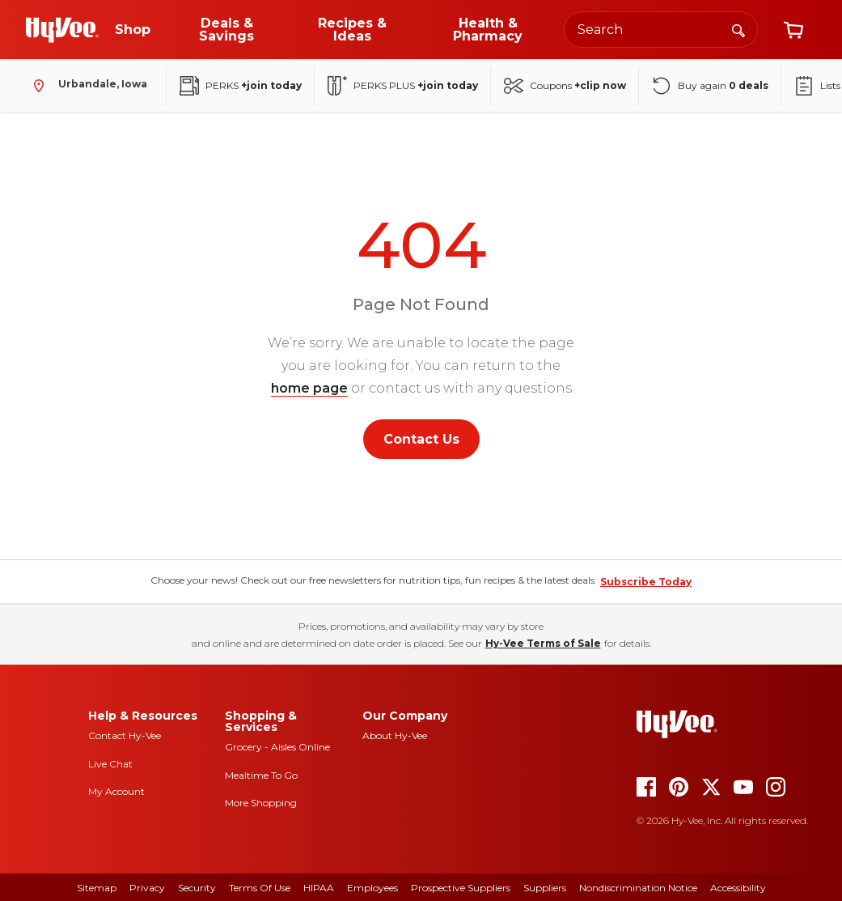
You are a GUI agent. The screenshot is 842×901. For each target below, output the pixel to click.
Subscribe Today (646, 582)
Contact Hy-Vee (124, 735)
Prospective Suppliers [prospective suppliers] (460, 888)
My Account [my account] (116, 791)
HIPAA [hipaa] (318, 888)
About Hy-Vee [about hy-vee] (394, 735)
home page (309, 388)
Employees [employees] (372, 888)
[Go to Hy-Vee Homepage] (62, 30)
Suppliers (544, 888)
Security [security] (197, 888)
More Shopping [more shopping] (261, 803)
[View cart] (793, 30)
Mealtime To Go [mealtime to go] (261, 775)
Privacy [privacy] (147, 888)
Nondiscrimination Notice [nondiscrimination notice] (638, 888)
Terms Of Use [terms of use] (259, 888)
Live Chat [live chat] (110, 764)
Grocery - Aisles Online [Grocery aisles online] (277, 747)
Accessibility (738, 888)
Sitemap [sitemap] (96, 888)
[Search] (738, 29)
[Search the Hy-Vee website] (661, 29)
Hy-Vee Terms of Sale (543, 643)
